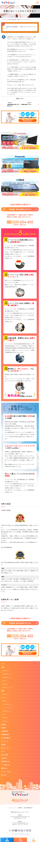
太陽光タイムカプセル (7, 663)
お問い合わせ (5, 696)
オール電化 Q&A (5, 740)
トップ (3, 639)
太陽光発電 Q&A (5, 737)
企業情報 (20, 783)
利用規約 (3, 720)
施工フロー (5, 656)
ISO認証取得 (4, 706)
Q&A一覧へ (20, 98)
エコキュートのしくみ (7, 683)
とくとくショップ (11, 783)
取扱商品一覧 (5, 646)
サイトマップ (4, 716)
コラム (3, 727)
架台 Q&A (3, 750)
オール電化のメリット (7, 679)
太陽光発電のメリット (7, 649)
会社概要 (3, 700)
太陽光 (3, 642)
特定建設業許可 (5, 710)
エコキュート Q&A (6, 747)
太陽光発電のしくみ (7, 653)
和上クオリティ (5, 723)
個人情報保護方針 (5, 713)
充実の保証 (5, 659)
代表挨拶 (3, 703)
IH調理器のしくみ (6, 686)
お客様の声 (4, 733)
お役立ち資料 (4, 730)
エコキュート (4, 673)
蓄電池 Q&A (4, 743)
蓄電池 (3, 666)
